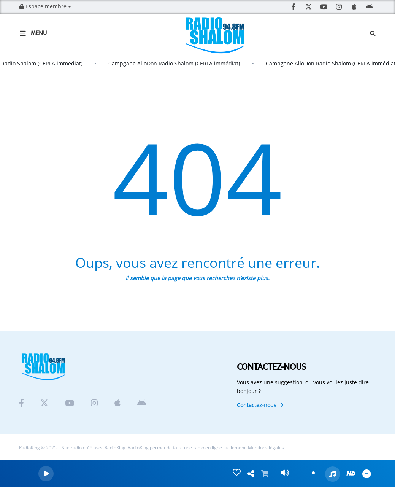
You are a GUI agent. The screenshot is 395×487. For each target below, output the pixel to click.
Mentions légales (266, 447)
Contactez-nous (260, 405)
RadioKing (115, 447)
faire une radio (188, 447)
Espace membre (45, 6)
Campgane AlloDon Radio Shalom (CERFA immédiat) (178, 63)
